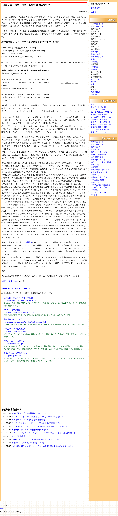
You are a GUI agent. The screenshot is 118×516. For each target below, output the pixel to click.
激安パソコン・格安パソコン (15, 353)
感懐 (92, 84)
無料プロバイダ (97, 24)
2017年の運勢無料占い (13, 310)
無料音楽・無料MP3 (99, 192)
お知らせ (94, 94)
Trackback (15, 288)
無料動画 (94, 67)
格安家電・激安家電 (99, 119)
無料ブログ (95, 147)
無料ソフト (95, 165)
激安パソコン (96, 104)
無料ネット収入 (97, 57)
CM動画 (94, 195)
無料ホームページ (98, 26)
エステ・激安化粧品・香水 (102, 124)
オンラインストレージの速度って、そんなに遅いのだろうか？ (37, 417)
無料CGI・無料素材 (99, 155)
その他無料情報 (97, 157)
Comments (5, 288)
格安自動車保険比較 (99, 127)
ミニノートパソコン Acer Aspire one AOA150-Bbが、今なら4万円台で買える (43, 433)
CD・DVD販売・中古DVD (101, 112)
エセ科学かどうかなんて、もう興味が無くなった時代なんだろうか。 (40, 426)
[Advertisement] (22, 385)
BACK (2, 509)
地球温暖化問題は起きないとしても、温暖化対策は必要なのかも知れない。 (43, 446)
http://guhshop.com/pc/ (12, 356)
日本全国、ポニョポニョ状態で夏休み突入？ (30, 430)
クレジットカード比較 (100, 130)
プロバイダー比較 (98, 109)
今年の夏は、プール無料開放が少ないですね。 (31, 413)
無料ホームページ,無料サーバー (17, 341)
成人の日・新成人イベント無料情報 (18, 298)
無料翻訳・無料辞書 (99, 187)
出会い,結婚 (95, 54)
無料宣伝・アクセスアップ (102, 160)
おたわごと (95, 79)
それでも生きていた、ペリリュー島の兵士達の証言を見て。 (36, 423)
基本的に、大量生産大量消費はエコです (28, 443)
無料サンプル (96, 175)
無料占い (94, 69)
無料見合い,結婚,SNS (99, 180)
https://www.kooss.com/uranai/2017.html (19, 313)
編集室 (93, 12)
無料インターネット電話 (101, 162)
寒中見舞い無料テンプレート (15, 319)
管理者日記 (95, 8)
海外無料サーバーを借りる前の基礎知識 (28, 420)
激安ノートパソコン (99, 107)
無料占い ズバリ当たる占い (15, 329)
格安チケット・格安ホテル (102, 122)
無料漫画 (94, 167)
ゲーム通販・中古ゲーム (101, 117)
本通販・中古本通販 (99, 114)
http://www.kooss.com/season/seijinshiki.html (20, 300)
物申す (93, 82)
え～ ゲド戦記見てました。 (23, 436)
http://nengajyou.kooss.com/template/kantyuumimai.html (25, 322)
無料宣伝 (94, 52)
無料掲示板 (95, 150)
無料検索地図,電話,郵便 (100, 185)
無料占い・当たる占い (100, 177)
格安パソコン (96, 59)
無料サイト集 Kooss (9, 281)
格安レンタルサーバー (100, 132)
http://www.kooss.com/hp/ (13, 344)
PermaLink (25, 288)
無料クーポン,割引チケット (102, 170)
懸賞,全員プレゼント (99, 172)
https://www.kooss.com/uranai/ (15, 332)
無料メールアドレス (99, 152)
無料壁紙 (28, 242)
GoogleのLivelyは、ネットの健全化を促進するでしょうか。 (36, 439)
